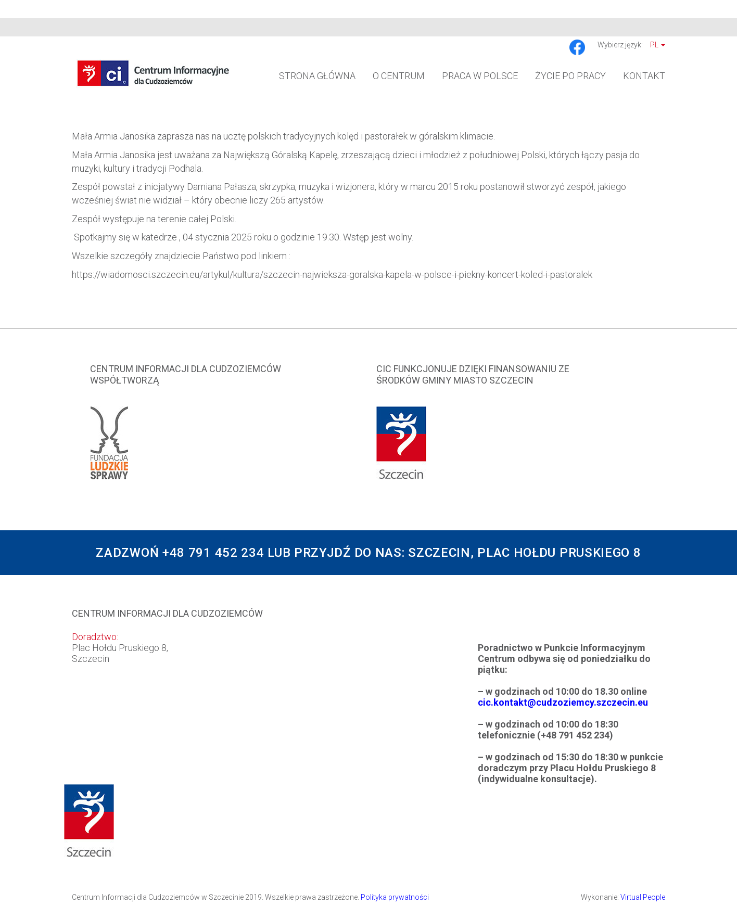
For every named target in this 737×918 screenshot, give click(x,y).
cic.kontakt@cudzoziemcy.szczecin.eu (563, 702)
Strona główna (317, 75)
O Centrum (399, 75)
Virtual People (642, 897)
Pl (657, 45)
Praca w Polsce (480, 75)
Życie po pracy (570, 75)
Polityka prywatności (395, 897)
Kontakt (644, 75)
